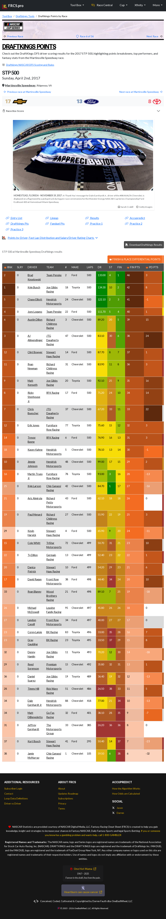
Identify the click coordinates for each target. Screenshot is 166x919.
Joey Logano (35, 311)
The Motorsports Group (54, 729)
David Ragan (35, 579)
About (61, 788)
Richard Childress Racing (51, 323)
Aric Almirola (35, 498)
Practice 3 (14, 229)
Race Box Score (13, 111)
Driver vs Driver (12, 803)
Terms (61, 808)
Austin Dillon (35, 319)
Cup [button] (122, 5)
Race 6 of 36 (85, 36)
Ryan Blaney (34, 591)
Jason (117, 807)
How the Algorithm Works (126, 788)
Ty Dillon (33, 555)
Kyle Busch (34, 287)
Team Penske (54, 275)
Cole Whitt (34, 543)
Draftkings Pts (17, 223)
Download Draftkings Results (144, 244)
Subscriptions (65, 798)
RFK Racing (52, 392)
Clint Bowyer (35, 352)
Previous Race (13, 36)
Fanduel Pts (55, 223)
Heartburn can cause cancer (83, 892)
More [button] (156, 5)
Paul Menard (35, 514)
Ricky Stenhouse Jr (34, 397)
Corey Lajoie (35, 632)
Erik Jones (33, 425)
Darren (118, 812)
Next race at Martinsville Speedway (140, 91)
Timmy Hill (33, 688)
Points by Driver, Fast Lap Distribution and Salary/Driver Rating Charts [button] (51, 237)
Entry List (14, 218)
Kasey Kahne (35, 449)
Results (92, 218)
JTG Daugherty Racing (52, 340)
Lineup (51, 218)
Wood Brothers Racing (51, 595)
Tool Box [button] (76, 5)
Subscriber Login (13, 788)
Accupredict (135, 218)
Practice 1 (94, 223)
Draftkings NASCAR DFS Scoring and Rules (30, 64)
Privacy (62, 803)
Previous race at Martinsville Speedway (27, 91)
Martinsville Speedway (20, 85)
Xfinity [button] (139, 5)
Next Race (154, 36)
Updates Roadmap (68, 793)
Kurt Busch (34, 741)
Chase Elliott (35, 299)
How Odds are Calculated (126, 793)
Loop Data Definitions (16, 798)
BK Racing (52, 632)
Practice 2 (133, 223)
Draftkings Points (29, 46)
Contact (8, 793)
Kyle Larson (34, 486)
